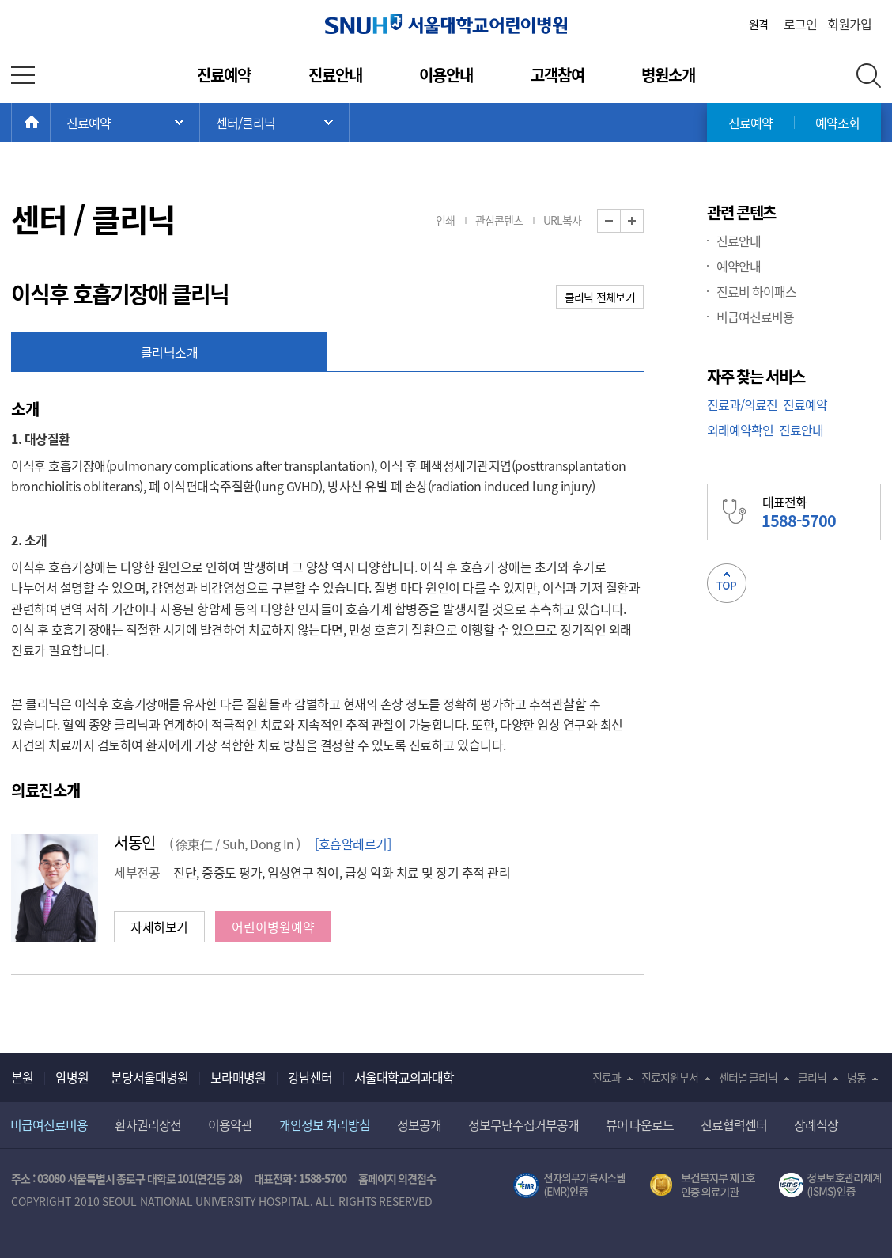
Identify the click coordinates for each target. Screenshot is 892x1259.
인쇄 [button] (445, 220)
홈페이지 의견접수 (397, 1178)
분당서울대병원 (149, 1076)
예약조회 (837, 122)
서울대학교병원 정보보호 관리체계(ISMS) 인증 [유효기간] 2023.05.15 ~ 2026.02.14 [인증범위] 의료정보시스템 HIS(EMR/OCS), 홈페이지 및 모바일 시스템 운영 (830, 1185)
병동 (856, 1077)
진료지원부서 (669, 1077)
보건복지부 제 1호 (702, 1185)
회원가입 (849, 23)
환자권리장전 (148, 1124)
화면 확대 (643, 221)
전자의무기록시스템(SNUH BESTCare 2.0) (569, 1185)
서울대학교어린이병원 (446, 24)
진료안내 (335, 74)
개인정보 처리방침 (324, 1124)
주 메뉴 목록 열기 (125, 122)
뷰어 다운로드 (640, 1124)
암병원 (72, 1076)
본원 (22, 1076)
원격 (758, 24)
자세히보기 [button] (159, 926)
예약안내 (738, 265)
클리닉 (812, 1077)
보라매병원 (238, 1076)
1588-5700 (322, 1178)
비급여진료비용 (755, 316)
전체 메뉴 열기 (23, 75)
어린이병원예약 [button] (273, 926)
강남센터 (310, 1076)
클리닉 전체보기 (600, 297)
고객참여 (557, 74)
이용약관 (230, 1124)
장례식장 (816, 1124)
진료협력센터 (734, 1124)
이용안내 (446, 74)
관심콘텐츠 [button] (499, 220)
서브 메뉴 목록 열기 (274, 122)
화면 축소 (620, 221)
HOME (50, 122)
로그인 (800, 23)
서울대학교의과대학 (404, 1076)
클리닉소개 (169, 352)
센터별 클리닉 (748, 1077)
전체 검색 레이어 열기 (868, 75)
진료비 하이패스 (756, 291)
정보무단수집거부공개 (523, 1124)
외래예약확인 (740, 429)
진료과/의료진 (742, 404)
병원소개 (668, 74)
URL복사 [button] (562, 220)
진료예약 (224, 74)
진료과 (606, 1077)
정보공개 (419, 1124)
